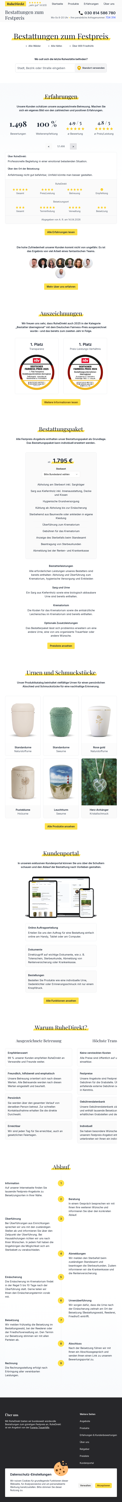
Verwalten (85, 1485)
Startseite (57, 3)
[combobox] (61, 68)
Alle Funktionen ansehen (61, 1000)
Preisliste (84, 1456)
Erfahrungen (91, 3)
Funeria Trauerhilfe (39, 1427)
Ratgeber (84, 1449)
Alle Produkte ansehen (61, 826)
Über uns (109, 3)
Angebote (85, 1421)
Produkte (73, 3)
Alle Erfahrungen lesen (61, 232)
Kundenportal (87, 1463)
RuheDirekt (15, 4)
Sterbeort (61, 469)
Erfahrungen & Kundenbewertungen (98, 1435)
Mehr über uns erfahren (61, 286)
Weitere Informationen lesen (61, 402)
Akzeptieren (103, 1485)
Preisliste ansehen (61, 645)
